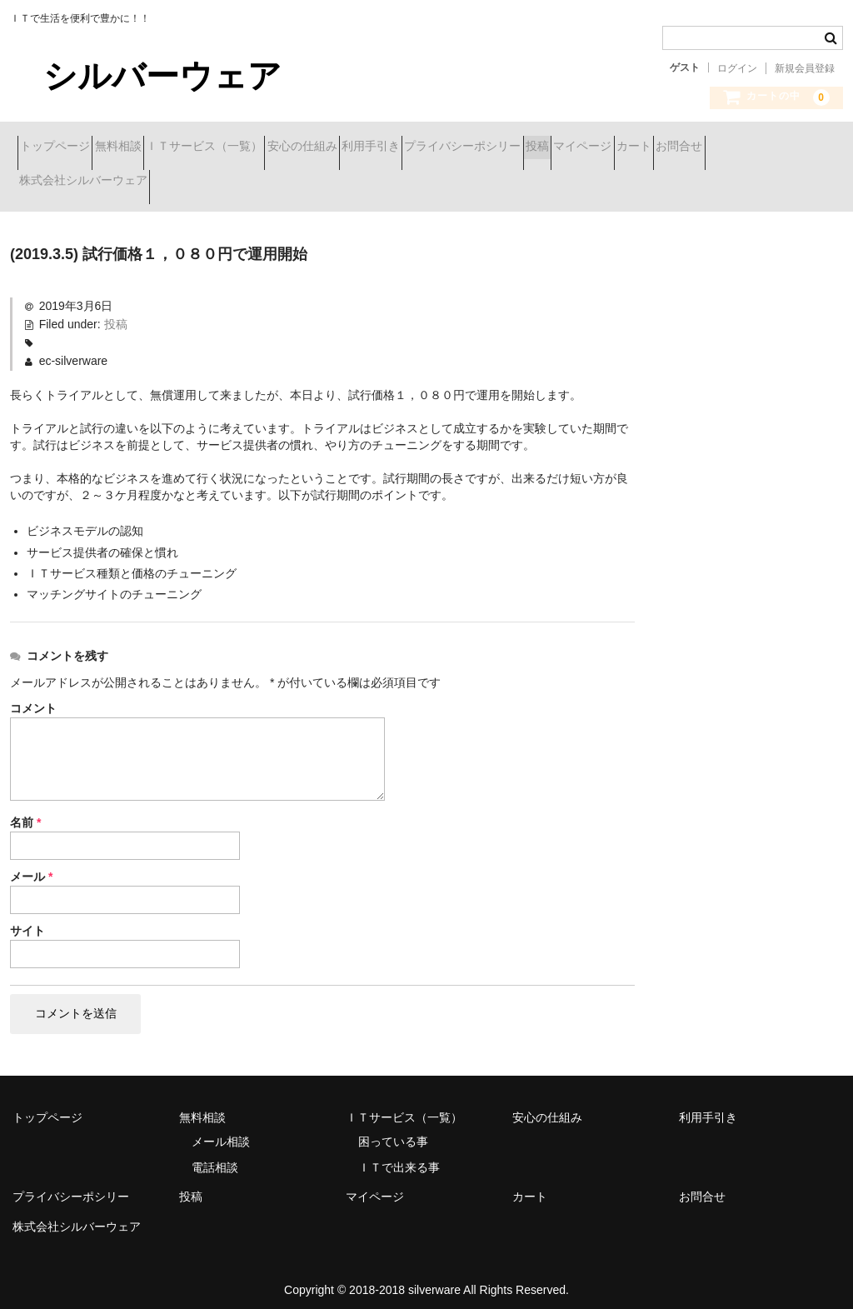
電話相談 (215, 1155)
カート (136, 182)
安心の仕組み (398, 147)
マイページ (56, 182)
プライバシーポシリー (618, 147)
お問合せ (211, 182)
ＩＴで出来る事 (399, 1155)
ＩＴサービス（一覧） (270, 147)
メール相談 (221, 1130)
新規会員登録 (805, 68)
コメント (33, 696)
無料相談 (155, 147)
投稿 (722, 147)
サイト (27, 919)
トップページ (62, 147)
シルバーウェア (146, 75)
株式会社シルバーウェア (333, 182)
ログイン (737, 68)
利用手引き (496, 147)
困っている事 (393, 1130)
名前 (25, 810)
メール (31, 865)
